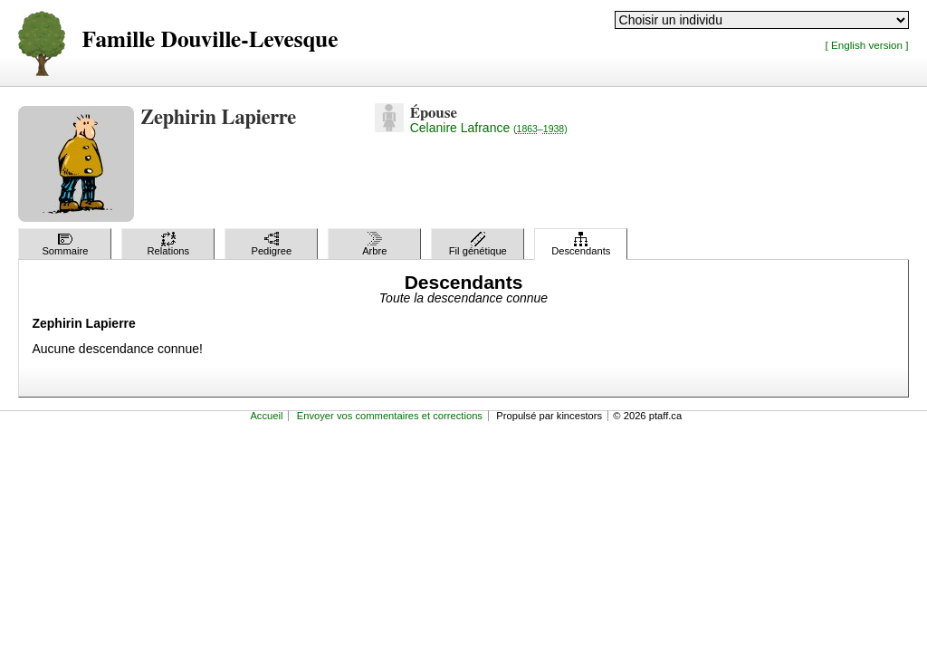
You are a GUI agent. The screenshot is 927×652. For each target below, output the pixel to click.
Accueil (266, 415)
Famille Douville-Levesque (209, 40)
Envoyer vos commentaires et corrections (390, 415)
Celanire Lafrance (489, 127)
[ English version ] (867, 45)
